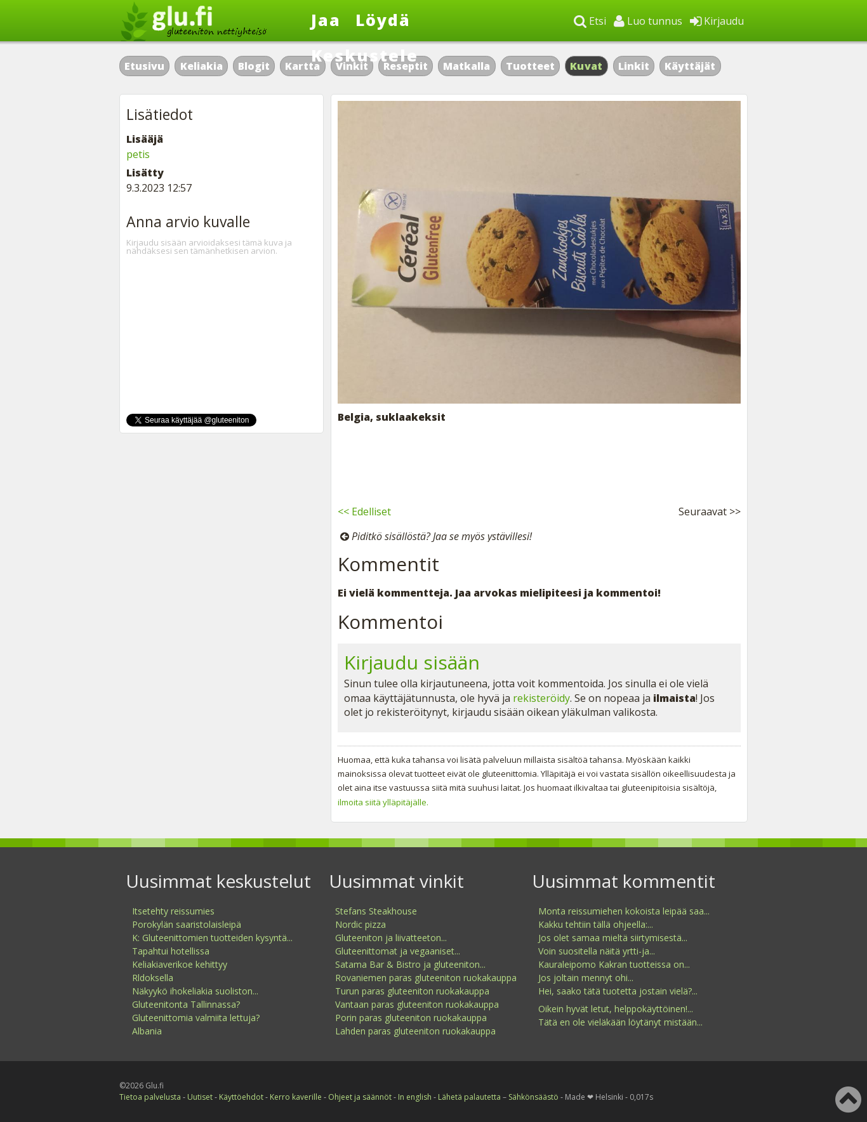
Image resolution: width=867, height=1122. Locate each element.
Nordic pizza (360, 924)
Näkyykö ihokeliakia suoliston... (195, 991)
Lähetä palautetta (469, 1097)
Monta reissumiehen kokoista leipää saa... (624, 911)
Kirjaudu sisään (412, 662)
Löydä (383, 19)
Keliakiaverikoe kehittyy (179, 964)
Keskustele (364, 55)
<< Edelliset (364, 511)
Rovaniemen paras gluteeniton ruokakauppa (426, 978)
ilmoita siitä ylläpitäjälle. (383, 802)
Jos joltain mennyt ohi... (585, 978)
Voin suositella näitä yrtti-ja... (596, 951)
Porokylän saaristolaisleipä (186, 924)
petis (138, 154)
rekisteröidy (541, 698)
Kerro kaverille (296, 1097)
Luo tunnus (648, 21)
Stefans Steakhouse (376, 911)
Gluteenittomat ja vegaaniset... (397, 951)
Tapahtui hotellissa (170, 951)
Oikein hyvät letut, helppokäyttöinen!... (615, 1009)
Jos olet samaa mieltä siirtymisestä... (612, 938)
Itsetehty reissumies (173, 911)
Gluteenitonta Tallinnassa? (186, 1004)
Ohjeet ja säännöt (360, 1097)
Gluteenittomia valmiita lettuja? (196, 1018)
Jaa (326, 19)
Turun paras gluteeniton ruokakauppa (412, 991)
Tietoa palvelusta (150, 1097)
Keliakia (201, 66)
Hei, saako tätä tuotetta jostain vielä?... (618, 991)
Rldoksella (152, 978)
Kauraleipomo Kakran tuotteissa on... (614, 964)
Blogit (254, 66)
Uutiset (200, 1097)
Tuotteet (530, 66)
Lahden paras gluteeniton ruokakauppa (415, 1031)
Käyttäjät (690, 66)
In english (415, 1097)
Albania (147, 1031)
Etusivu (144, 66)
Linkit (633, 66)
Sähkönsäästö (533, 1097)
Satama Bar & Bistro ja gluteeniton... (410, 964)
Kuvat (586, 66)
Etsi (590, 21)
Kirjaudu (717, 21)
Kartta (302, 66)
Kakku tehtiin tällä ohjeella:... (595, 924)
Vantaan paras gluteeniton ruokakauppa (417, 1004)
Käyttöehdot (241, 1097)
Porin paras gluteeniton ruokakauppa (411, 1018)
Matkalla (466, 66)
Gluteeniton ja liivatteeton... (391, 938)
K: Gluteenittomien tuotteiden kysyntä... (212, 938)
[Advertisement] (539, 462)
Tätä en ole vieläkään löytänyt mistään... (620, 1022)
